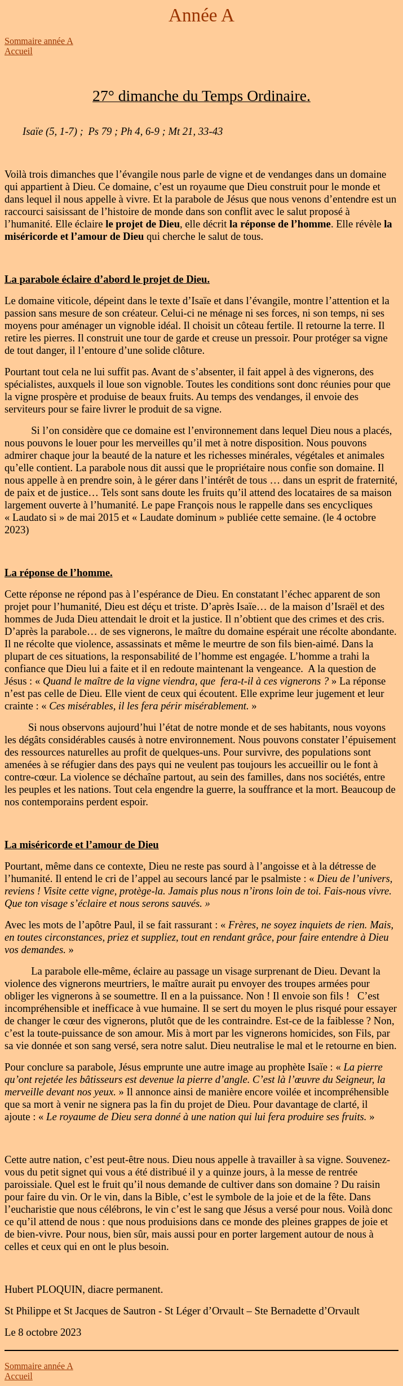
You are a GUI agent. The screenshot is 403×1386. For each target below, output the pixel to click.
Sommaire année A (39, 41)
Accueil (19, 51)
